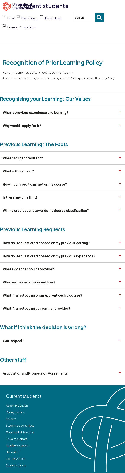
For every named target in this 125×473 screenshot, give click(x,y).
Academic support (18, 445)
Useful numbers (15, 458)
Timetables (53, 18)
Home (7, 72)
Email (11, 18)
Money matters (15, 412)
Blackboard (30, 18)
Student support (16, 438)
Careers (11, 418)
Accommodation (17, 405)
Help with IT (13, 452)
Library (12, 27)
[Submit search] (99, 17)
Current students (43, 5)
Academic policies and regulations (24, 78)
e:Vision (30, 27)
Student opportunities (20, 425)
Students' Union (16, 465)
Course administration (56, 72)
